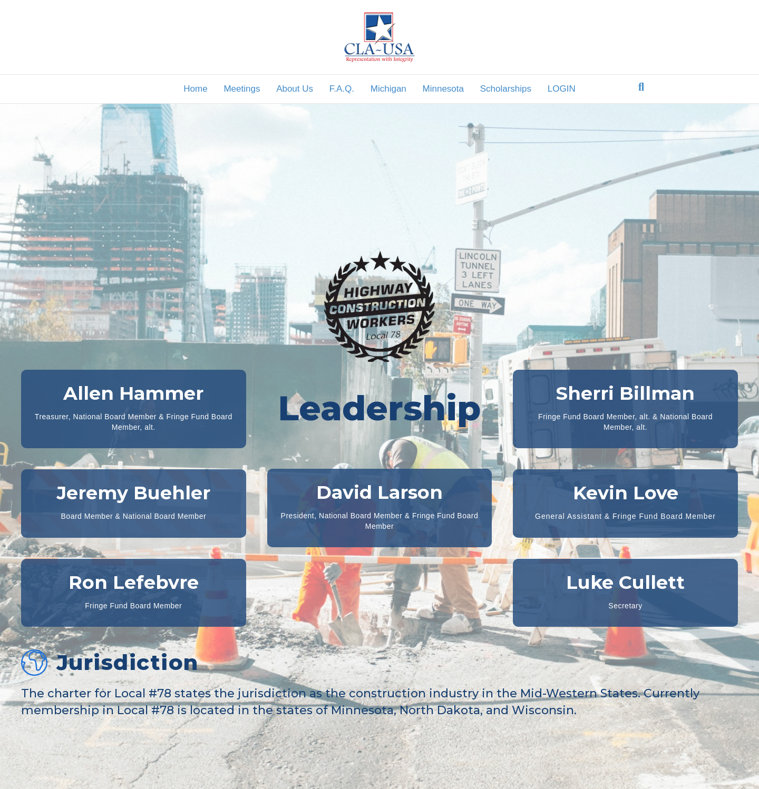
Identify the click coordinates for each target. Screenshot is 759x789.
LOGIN (562, 89)
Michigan (388, 89)
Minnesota (443, 89)
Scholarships (505, 89)
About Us (294, 89)
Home (195, 89)
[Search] (641, 86)
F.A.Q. (341, 89)
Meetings (241, 89)
